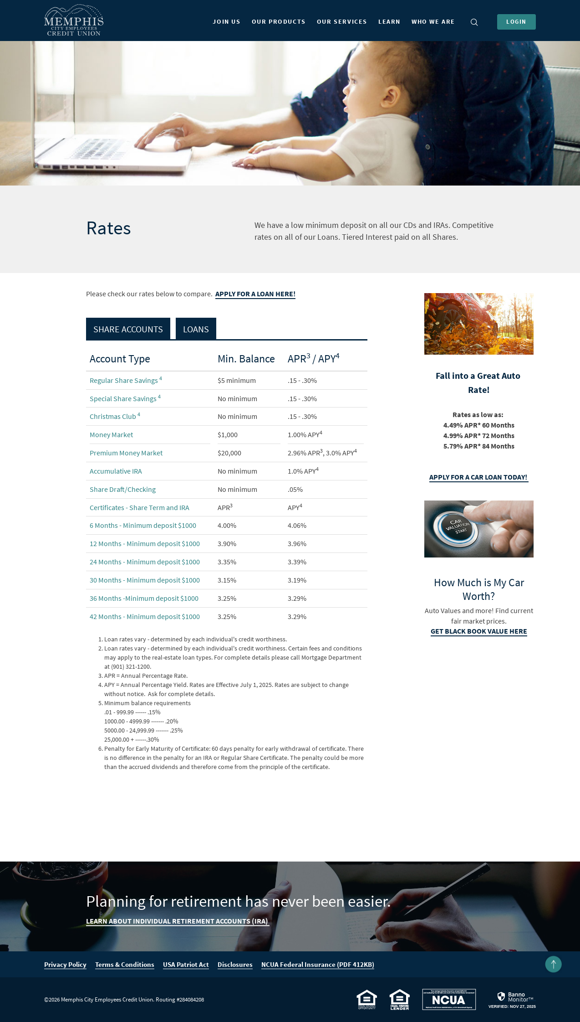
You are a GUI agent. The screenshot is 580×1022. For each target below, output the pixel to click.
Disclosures (235, 964)
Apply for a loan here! (255, 294)
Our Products (279, 21)
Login (516, 22)
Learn (389, 21)
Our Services (342, 21)
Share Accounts (128, 329)
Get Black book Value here (479, 631)
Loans (196, 329)
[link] (512, 1000)
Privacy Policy (65, 964)
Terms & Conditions (124, 964)
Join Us (226, 21)
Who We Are (433, 21)
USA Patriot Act (186, 964)
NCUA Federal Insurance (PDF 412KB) (317, 964)
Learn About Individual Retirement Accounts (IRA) (178, 920)
